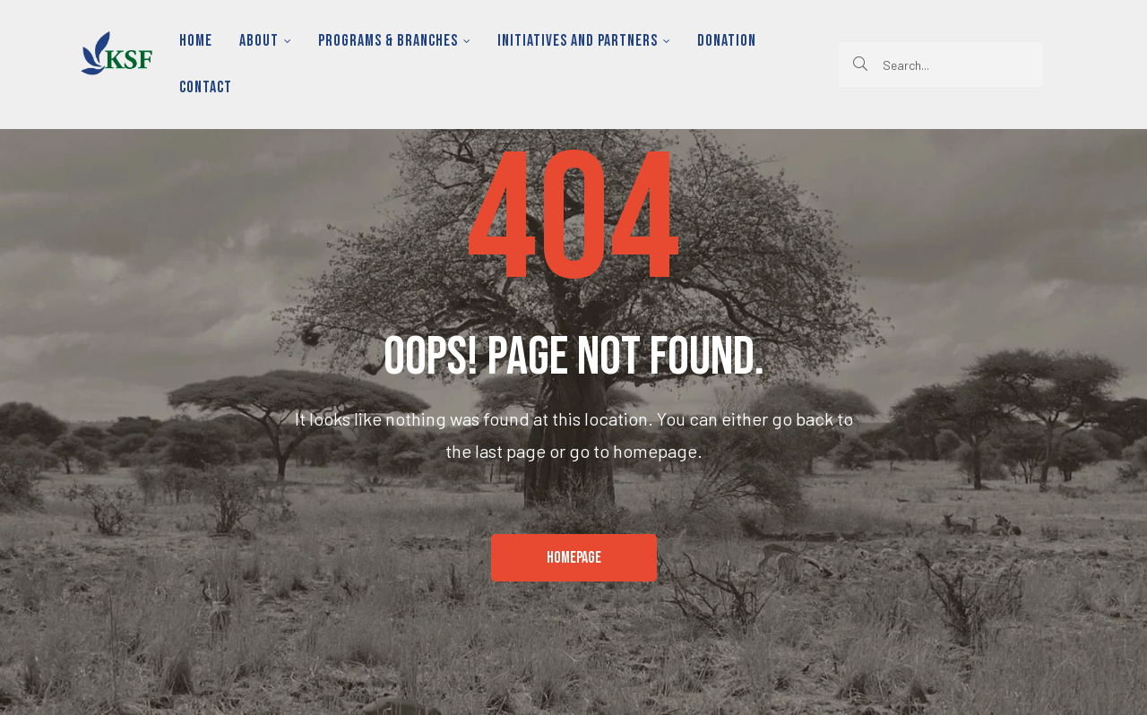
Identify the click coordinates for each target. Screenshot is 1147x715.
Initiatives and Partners (583, 40)
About (265, 40)
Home (195, 40)
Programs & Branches (394, 40)
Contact (205, 87)
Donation (726, 40)
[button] (574, 558)
